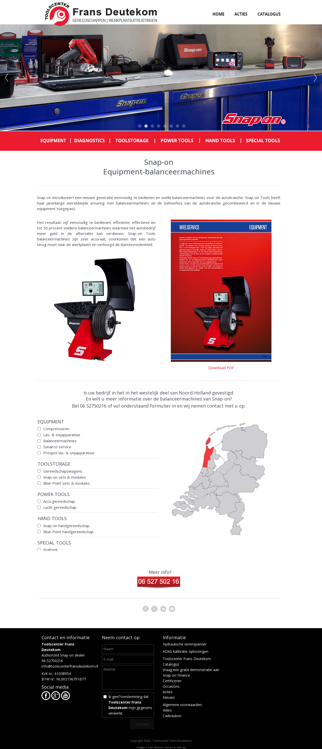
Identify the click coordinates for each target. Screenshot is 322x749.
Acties (168, 691)
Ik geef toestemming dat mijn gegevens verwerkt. (130, 705)
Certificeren (172, 680)
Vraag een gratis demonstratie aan (191, 669)
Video (167, 710)
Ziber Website (155, 747)
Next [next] (315, 77)
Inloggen (141, 747)
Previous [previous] (7, 77)
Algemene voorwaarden (182, 704)
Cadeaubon (172, 715)
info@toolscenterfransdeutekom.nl (70, 666)
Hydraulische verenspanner (185, 644)
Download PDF (221, 367)
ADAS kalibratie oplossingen (185, 651)
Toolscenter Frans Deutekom (187, 658)
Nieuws (169, 697)
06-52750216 (52, 660)
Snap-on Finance (176, 675)
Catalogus (171, 664)
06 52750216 (93, 406)
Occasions (171, 686)
